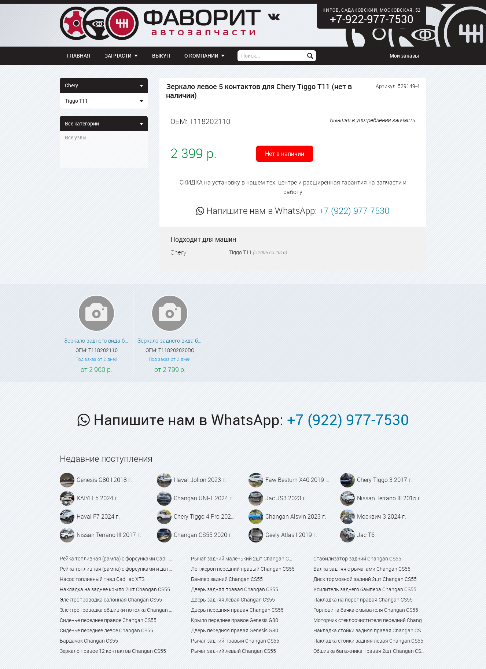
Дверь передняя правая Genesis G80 (234, 630)
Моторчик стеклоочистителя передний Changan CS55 (369, 620)
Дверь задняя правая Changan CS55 (234, 589)
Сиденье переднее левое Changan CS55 (106, 630)
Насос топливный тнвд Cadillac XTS (102, 578)
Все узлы (75, 137)
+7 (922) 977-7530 (354, 210)
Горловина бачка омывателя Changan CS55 (365, 609)
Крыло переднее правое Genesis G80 (234, 620)
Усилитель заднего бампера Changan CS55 (364, 589)
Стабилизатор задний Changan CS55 (357, 558)
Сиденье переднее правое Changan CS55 (108, 620)
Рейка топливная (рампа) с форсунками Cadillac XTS (116, 558)
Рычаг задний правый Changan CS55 (235, 640)
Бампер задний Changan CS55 (227, 578)
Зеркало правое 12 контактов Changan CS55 (113, 650)
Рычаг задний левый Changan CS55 (233, 650)
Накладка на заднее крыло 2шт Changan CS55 (115, 589)
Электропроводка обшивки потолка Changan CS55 (116, 609)
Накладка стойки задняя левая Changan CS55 (368, 640)
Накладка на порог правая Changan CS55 (363, 599)
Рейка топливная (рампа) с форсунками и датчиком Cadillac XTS (116, 568)
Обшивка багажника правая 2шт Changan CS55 (369, 650)
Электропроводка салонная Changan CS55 (111, 599)
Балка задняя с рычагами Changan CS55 (361, 568)
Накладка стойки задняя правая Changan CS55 (369, 630)
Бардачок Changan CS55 (89, 640)
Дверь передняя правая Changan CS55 (237, 609)
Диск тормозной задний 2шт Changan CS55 (365, 578)
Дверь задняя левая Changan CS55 (233, 599)
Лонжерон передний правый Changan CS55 (243, 568)
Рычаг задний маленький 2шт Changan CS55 (243, 558)
